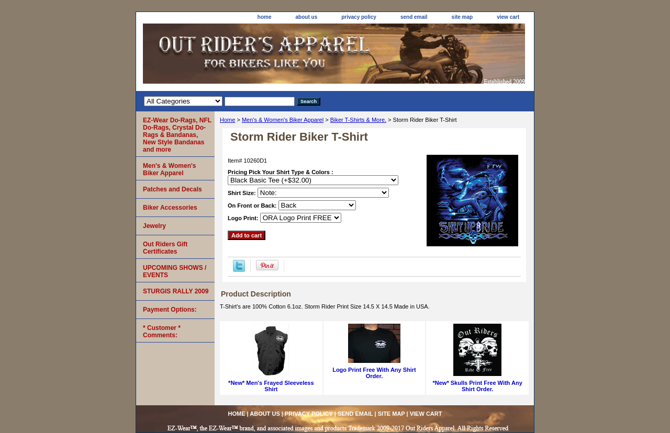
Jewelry (154, 226)
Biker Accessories (170, 207)
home (265, 17)
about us (307, 17)
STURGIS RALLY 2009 (175, 291)
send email (414, 17)
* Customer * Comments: (162, 331)
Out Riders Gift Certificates (165, 248)
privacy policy (358, 17)
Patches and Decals (172, 189)
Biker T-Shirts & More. (358, 120)
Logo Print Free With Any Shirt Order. (374, 373)
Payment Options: (170, 309)
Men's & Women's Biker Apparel (282, 120)
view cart (508, 17)
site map (462, 17)
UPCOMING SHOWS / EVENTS (174, 271)
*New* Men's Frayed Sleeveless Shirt (271, 386)
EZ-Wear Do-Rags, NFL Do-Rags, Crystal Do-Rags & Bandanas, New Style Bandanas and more (177, 135)
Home (227, 120)
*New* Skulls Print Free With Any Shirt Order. (477, 386)
